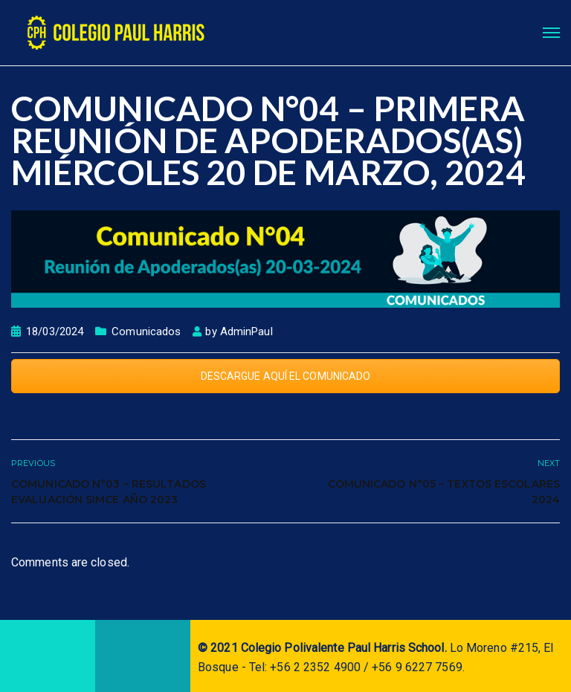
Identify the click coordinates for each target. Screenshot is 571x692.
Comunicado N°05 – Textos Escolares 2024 (444, 491)
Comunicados (146, 331)
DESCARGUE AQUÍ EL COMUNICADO (286, 376)
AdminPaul (246, 331)
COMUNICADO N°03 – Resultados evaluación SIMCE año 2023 (108, 491)
